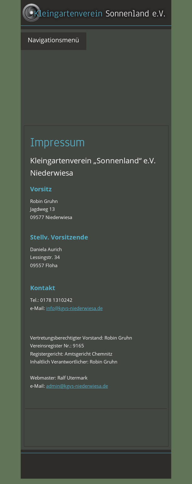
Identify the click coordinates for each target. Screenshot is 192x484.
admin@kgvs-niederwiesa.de (77, 386)
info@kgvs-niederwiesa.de (74, 308)
